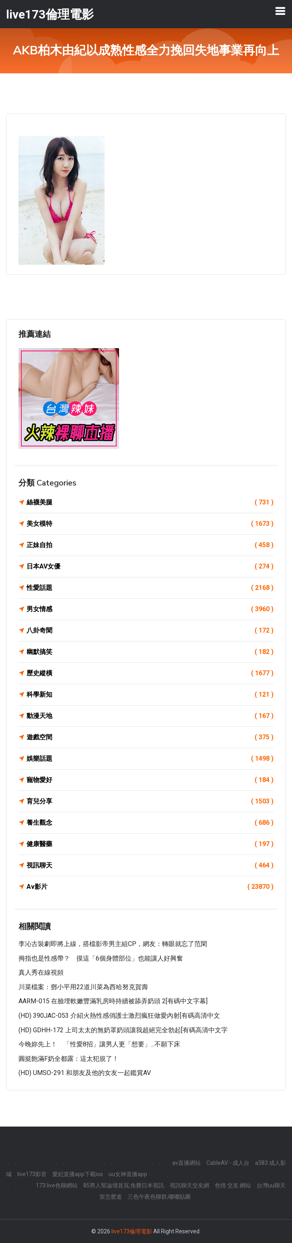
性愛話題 (150, 587)
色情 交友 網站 (233, 1185)
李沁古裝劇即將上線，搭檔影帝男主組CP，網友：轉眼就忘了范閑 (113, 944)
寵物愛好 (150, 780)
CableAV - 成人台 (227, 1163)
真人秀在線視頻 (41, 972)
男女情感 (150, 609)
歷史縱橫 (150, 673)
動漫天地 (150, 716)
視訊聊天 (150, 865)
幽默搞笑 (150, 652)
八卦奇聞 (150, 630)
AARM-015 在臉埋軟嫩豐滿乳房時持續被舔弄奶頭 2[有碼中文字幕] (113, 1001)
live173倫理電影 (131, 1231)
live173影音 (32, 1174)
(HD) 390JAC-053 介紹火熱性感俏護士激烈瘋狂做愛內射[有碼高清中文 (119, 1015)
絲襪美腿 (150, 502)
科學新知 (150, 694)
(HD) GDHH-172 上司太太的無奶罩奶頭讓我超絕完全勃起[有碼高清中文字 (123, 1030)
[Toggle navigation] (280, 11)
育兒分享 (150, 801)
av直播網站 (186, 1163)
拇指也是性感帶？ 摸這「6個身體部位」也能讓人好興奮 (101, 958)
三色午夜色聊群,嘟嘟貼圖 (159, 1196)
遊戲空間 (150, 737)
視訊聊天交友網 (189, 1185)
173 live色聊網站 (57, 1185)
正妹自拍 (150, 545)
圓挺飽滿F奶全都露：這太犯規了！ (69, 1058)
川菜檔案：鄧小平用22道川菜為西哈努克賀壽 (83, 987)
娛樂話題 (150, 758)
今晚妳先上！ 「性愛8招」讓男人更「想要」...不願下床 (99, 1044)
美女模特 (150, 523)
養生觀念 (150, 822)
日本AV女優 (150, 566)
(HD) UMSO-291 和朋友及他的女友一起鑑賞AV (85, 1073)
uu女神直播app (128, 1174)
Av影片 (150, 886)
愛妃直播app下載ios (77, 1174)
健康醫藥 (150, 844)
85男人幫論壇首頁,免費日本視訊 (123, 1185)
